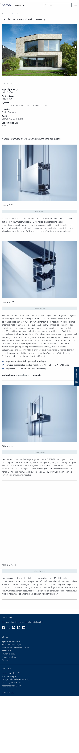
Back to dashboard (12, 83)
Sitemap (5, 660)
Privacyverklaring (8, 654)
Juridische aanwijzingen (11, 644)
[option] (39, 50)
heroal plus (23, 375)
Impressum (6, 650)
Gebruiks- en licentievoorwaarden (15, 647)
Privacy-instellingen (9, 657)
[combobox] (58, 5)
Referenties (5, 14)
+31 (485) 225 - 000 (13, 682)
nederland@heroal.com (11, 686)
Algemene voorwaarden (11, 641)
